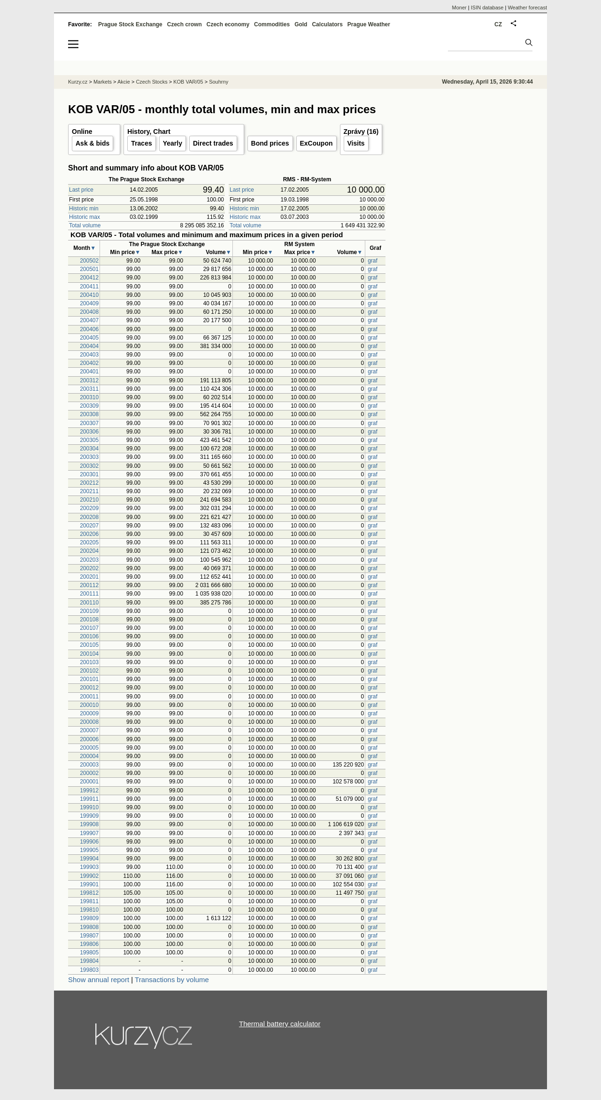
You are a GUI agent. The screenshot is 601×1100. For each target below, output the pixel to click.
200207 (89, 525)
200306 (89, 431)
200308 (89, 414)
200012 (89, 687)
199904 (89, 858)
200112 (89, 585)
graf (373, 260)
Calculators (327, 24)
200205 (89, 542)
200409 (89, 303)
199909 (89, 816)
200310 (89, 397)
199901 (89, 884)
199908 (89, 824)
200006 (89, 739)
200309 (89, 406)
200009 (89, 713)
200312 (89, 380)
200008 (89, 722)
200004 (89, 756)
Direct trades (213, 143)
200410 (89, 295)
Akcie (123, 82)
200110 (89, 602)
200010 (89, 705)
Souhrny (218, 82)
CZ (498, 24)
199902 (89, 876)
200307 (89, 423)
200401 (89, 371)
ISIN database (487, 7)
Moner (459, 7)
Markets (102, 82)
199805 (89, 952)
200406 (89, 329)
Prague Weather (368, 24)
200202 (89, 568)
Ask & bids (92, 143)
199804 (89, 961)
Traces (141, 143)
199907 (89, 833)
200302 (89, 466)
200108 (89, 619)
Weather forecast (527, 7)
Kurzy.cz (77, 82)
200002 (89, 773)
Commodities (272, 24)
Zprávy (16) (361, 131)
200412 (89, 277)
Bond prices (270, 143)
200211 (89, 491)
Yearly (172, 143)
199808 (89, 927)
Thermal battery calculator (279, 1024)
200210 (89, 499)
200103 (89, 662)
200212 (89, 483)
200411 (89, 286)
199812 (89, 893)
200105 (89, 645)
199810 (89, 909)
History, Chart (148, 131)
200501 (89, 269)
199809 (89, 918)
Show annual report (98, 980)
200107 (89, 628)
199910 (89, 807)
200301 (89, 474)
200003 (89, 764)
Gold (300, 24)
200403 (89, 354)
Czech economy (228, 24)
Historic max (84, 217)
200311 (89, 389)
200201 (89, 576)
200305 (89, 440)
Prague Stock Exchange (130, 24)
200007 (89, 730)
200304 (89, 448)
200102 (89, 670)
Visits (356, 143)
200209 (89, 508)
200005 (89, 747)
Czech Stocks (151, 82)
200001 (89, 781)
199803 (89, 970)
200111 (89, 593)
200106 (89, 636)
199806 (89, 944)
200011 (89, 696)
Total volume (84, 225)
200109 (89, 611)
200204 (89, 551)
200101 (89, 679)
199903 (89, 867)
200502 (89, 260)
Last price (81, 189)
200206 (89, 534)
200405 (89, 337)
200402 (89, 363)
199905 (89, 850)
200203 (89, 560)
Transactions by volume (172, 980)
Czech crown (184, 24)
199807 (89, 935)
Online (82, 131)
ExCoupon (316, 143)
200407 (89, 320)
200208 (89, 517)
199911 (89, 799)
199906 (89, 841)
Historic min (84, 208)
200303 (89, 457)
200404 (89, 346)
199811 (89, 901)
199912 (89, 790)
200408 (89, 312)
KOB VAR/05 (188, 82)
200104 (89, 654)
